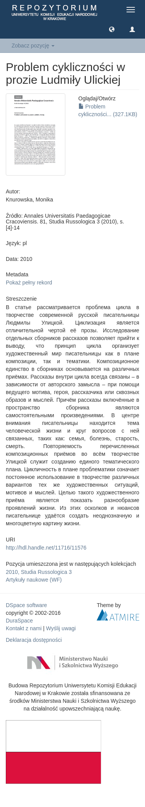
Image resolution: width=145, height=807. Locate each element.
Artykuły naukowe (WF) (34, 580)
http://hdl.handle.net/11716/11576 (46, 548)
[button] (112, 29)
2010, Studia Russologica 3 (39, 572)
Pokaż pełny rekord (29, 282)
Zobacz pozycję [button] (33, 45)
